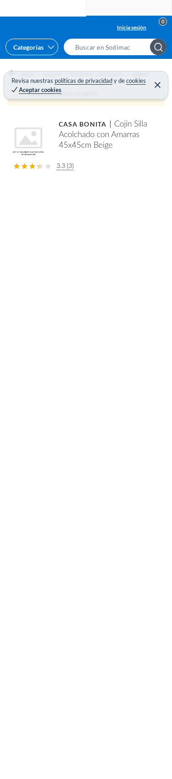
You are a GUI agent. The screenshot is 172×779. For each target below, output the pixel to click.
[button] (118, 47)
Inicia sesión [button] (131, 27)
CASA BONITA (82, 124)
